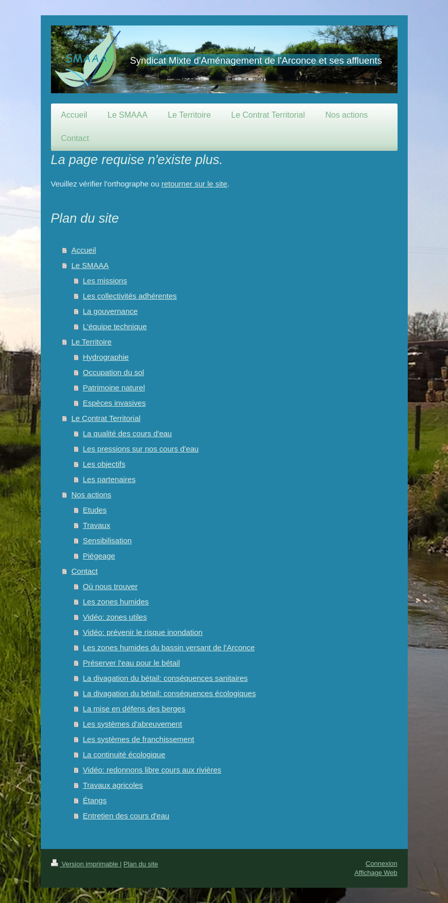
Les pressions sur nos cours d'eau (141, 448)
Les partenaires (109, 479)
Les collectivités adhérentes (130, 295)
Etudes (95, 510)
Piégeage (99, 555)
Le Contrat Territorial (106, 418)
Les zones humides (116, 601)
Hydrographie (106, 357)
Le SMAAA (90, 265)
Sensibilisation (107, 540)
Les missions (105, 280)
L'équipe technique (115, 326)
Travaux (97, 525)
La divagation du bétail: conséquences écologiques (169, 693)
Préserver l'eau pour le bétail (131, 662)
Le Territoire (91, 341)
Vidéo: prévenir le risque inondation (143, 632)
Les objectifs (104, 464)
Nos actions (91, 494)
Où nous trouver (110, 586)
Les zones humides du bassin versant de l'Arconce (169, 647)
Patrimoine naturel (114, 387)
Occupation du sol (113, 372)
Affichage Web (375, 873)
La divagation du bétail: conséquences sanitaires (165, 678)
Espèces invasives (114, 403)
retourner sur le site (194, 183)
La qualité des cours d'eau (127, 433)
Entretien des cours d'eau (126, 815)
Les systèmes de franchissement (138, 739)
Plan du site (140, 864)
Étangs (95, 800)
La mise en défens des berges (134, 708)
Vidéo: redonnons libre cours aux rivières (152, 769)
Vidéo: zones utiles (115, 617)
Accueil (83, 250)
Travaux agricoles (113, 785)
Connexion (381, 863)
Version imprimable (85, 864)
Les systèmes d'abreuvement (132, 724)
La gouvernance (110, 311)
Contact (84, 571)
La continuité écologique (124, 754)
